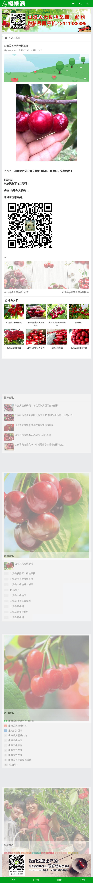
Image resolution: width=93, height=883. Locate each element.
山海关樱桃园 (57, 348)
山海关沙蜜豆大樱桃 (35, 348)
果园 (18, 38)
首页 (10, 38)
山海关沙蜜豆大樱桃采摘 (74, 292)
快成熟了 (79, 323)
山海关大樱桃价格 (14, 323)
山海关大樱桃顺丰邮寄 (18, 292)
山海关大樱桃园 (14, 348)
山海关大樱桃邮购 (79, 348)
